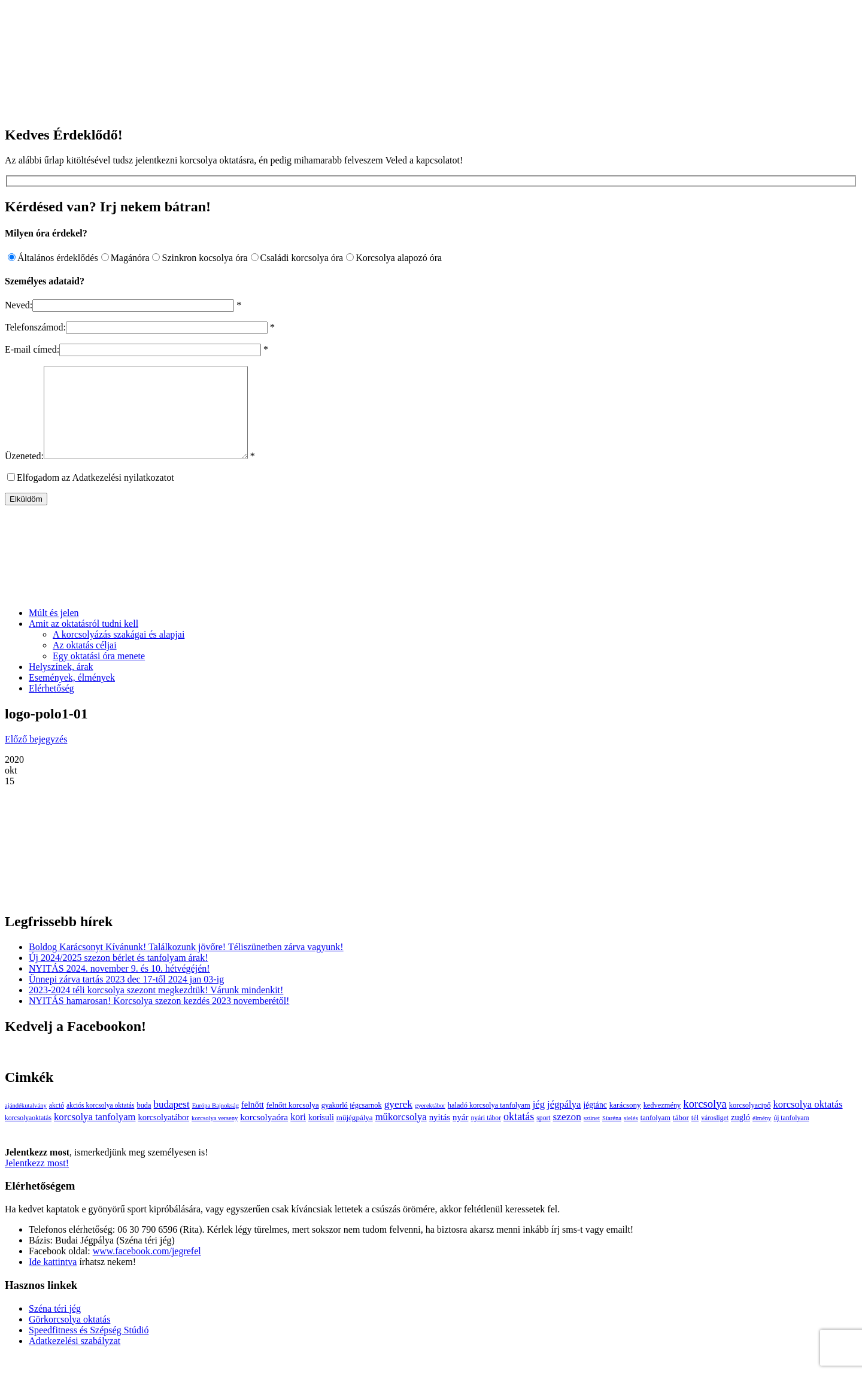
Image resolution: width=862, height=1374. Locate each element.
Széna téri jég (55, 1326)
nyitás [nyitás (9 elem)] (439, 1135)
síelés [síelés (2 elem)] (631, 1136)
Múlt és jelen (54, 631)
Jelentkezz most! (37, 1181)
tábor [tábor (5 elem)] (681, 1135)
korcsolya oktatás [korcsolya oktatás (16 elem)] (807, 1122)
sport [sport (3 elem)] (543, 1136)
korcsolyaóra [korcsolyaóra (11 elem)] (264, 1135)
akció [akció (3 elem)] (56, 1123)
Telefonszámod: (35, 327)
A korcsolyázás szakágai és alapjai (118, 652)
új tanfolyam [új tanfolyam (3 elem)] (791, 1136)
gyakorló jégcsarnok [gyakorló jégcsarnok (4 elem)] (351, 1123)
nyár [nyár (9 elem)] (460, 1135)
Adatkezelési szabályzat (74, 1359)
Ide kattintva (53, 1280)
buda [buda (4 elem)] (143, 1123)
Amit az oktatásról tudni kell (83, 641)
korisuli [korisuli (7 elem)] (321, 1135)
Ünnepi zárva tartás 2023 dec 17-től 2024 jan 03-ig (126, 997)
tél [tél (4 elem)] (695, 1136)
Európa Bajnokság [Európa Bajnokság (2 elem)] (215, 1123)
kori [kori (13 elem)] (298, 1135)
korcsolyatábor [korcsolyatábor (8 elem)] (163, 1135)
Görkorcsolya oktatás (69, 1337)
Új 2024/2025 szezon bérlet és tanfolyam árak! (118, 975)
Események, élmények (72, 695)
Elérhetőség (51, 706)
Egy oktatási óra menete (99, 674)
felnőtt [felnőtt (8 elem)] (252, 1122)
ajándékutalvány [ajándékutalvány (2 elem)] (26, 1123)
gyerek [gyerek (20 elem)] (398, 1122)
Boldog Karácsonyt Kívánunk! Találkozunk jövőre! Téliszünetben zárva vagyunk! (186, 965)
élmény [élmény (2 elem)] (761, 1136)
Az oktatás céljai (85, 663)
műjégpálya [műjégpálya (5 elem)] (354, 1135)
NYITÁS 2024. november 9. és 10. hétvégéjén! (119, 986)
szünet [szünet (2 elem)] (592, 1136)
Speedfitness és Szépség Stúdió (88, 1348)
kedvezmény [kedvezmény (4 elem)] (662, 1123)
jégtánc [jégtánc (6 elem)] (594, 1122)
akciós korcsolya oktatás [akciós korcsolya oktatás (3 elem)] (100, 1123)
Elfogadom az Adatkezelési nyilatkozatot (95, 495)
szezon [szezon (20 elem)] (567, 1135)
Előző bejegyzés (36, 757)
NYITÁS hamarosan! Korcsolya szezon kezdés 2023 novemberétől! (159, 1019)
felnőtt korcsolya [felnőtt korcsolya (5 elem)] (292, 1122)
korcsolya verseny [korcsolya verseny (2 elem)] (215, 1136)
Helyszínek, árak (61, 685)
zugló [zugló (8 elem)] (740, 1135)
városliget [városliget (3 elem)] (715, 1136)
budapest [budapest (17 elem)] (172, 1122)
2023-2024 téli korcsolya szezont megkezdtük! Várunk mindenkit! (156, 1008)
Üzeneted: (24, 474)
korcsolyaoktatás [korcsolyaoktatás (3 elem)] (28, 1136)
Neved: (18, 305)
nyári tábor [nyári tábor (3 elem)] (486, 1136)
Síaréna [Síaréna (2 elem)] (611, 1136)
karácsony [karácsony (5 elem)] (625, 1122)
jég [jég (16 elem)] (539, 1122)
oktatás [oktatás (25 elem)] (518, 1135)
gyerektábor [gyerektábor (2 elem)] (430, 1123)
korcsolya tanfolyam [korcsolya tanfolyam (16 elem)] (94, 1135)
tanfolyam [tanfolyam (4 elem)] (655, 1136)
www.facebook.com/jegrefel (147, 1269)
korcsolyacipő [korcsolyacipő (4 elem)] (750, 1123)
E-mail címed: (32, 349)
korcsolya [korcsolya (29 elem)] (705, 1121)
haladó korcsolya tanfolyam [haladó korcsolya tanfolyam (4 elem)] (489, 1123)
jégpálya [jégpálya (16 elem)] (564, 1122)
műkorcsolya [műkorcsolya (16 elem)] (401, 1135)
